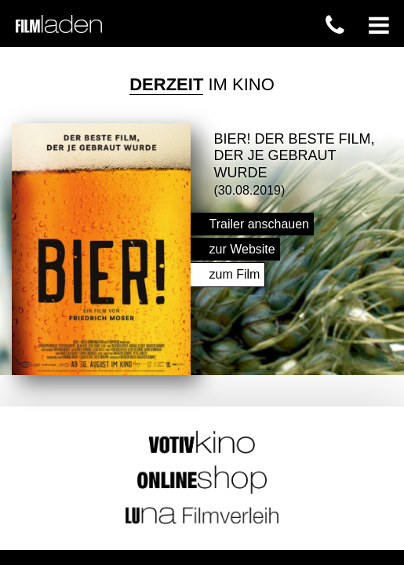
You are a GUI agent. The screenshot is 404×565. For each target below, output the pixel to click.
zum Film (234, 270)
